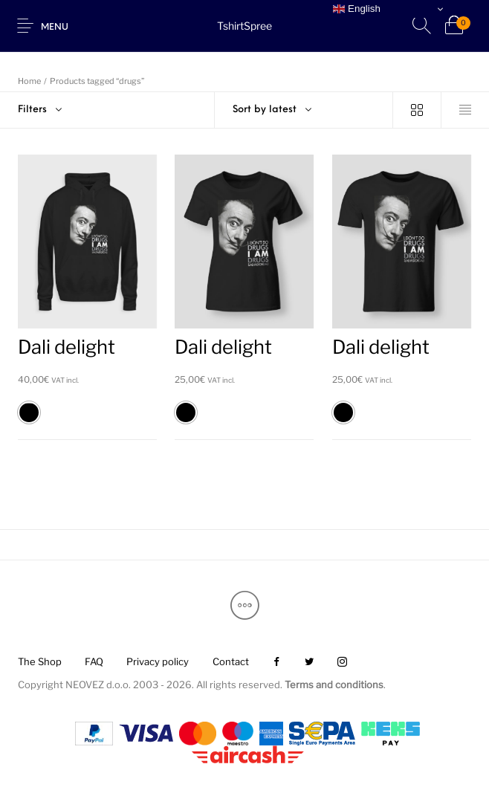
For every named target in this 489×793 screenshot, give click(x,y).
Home (29, 81)
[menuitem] (39, 662)
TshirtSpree (244, 25)
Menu (54, 27)
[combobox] (304, 110)
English (356, 9)
